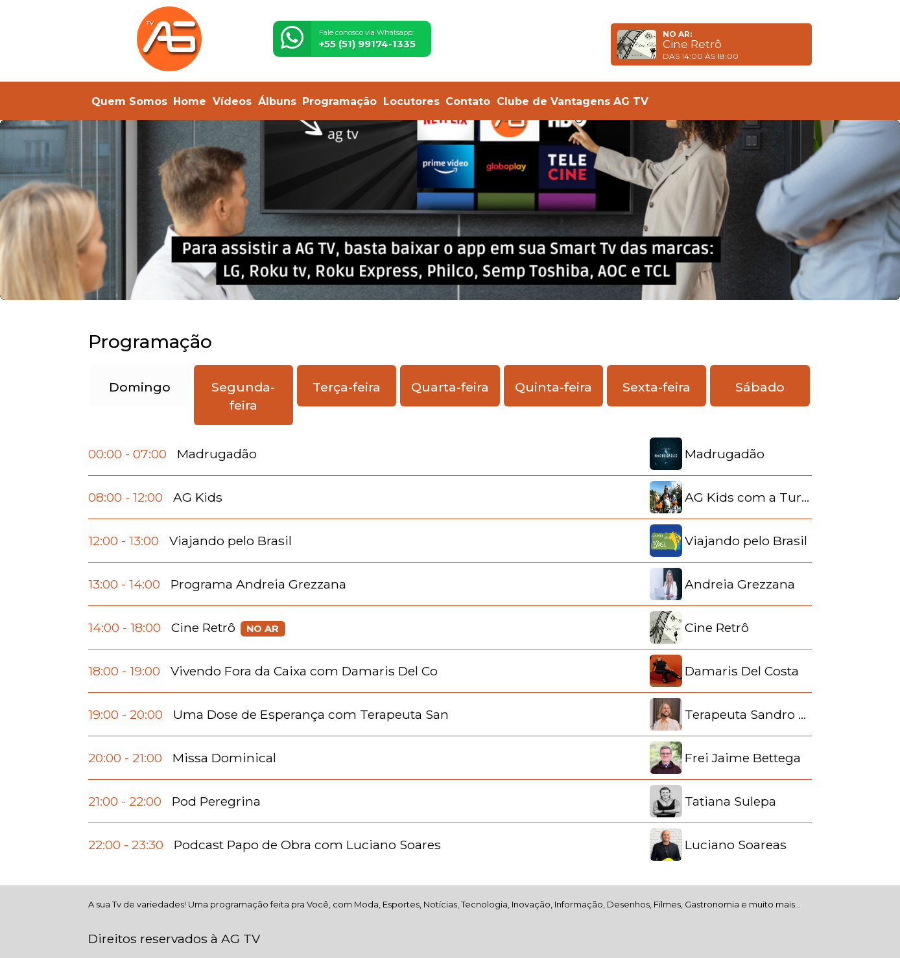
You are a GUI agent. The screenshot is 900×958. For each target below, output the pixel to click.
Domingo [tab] (140, 387)
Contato (467, 101)
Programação (339, 101)
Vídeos (232, 101)
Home (189, 101)
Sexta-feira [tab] (656, 387)
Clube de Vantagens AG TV (572, 101)
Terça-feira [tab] (347, 387)
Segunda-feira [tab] (243, 396)
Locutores (411, 101)
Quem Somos (129, 101)
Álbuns (277, 101)
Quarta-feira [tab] (450, 387)
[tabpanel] (450, 649)
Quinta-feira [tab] (553, 387)
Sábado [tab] (760, 387)
